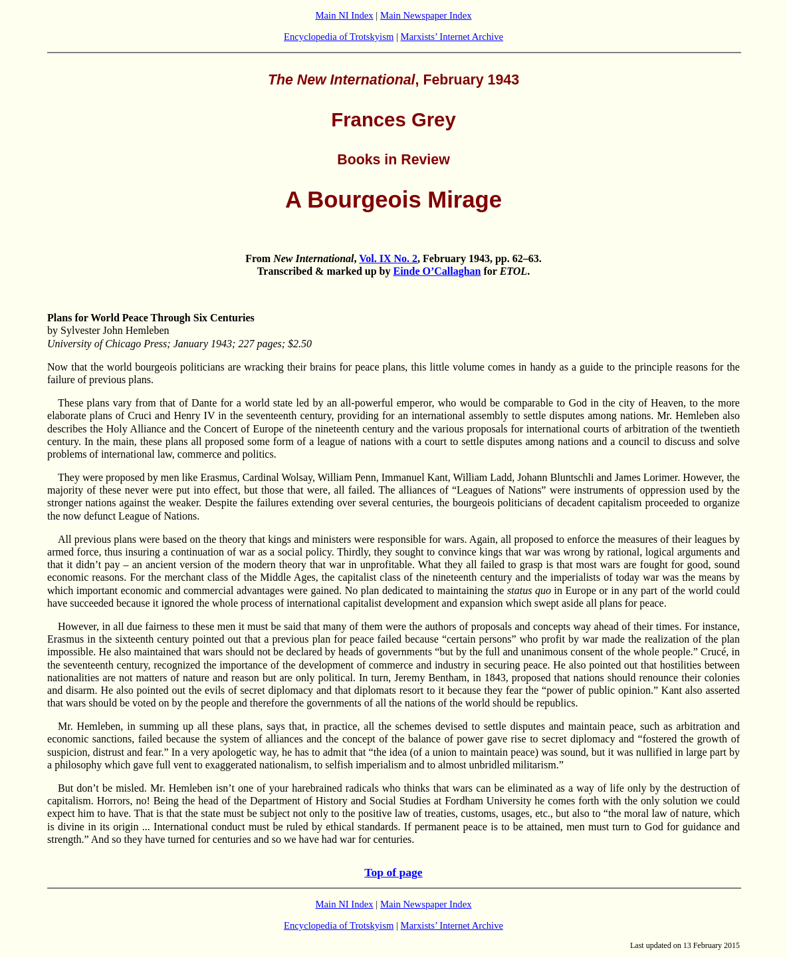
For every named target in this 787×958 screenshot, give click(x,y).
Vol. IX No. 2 (388, 258)
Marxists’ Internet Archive (452, 36)
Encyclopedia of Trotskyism (339, 36)
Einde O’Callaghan (437, 271)
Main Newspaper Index (426, 15)
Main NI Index (345, 15)
